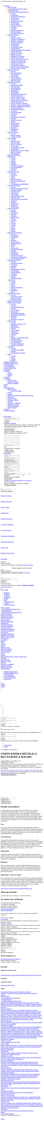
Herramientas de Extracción (18, 94)
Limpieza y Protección (17, 165)
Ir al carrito (27, 572)
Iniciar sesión (4, 909)
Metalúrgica (14, 325)
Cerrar (3, 936)
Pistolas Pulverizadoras (17, 258)
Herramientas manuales (14, 82)
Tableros (13, 178)
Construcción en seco (17, 340)
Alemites (13, 225)
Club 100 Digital (12, 407)
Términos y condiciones (14, 403)
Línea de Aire (11, 280)
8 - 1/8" (34, 770)
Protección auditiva (16, 299)
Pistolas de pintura (16, 243)
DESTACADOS (12, 7)
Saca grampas (15, 194)
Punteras (13, 277)
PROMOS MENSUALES (11, 363)
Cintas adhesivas (15, 48)
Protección (14, 168)
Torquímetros (14, 91)
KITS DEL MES (8, 365)
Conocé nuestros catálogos (18, 975)
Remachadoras (15, 92)
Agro (12, 336)
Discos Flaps (14, 76)
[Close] (1, 3)
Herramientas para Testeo (18, 269)
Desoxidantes (14, 45)
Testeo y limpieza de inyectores (19, 59)
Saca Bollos (11, 347)
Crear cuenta (7, 453)
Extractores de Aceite (17, 255)
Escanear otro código (17, 572)
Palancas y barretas (16, 120)
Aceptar (10, 944)
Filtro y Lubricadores (17, 287)
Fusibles (13, 267)
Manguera (14, 289)
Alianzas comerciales (13, 406)
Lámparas (13, 266)
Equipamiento (11, 156)
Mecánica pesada (15, 339)
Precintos (13, 214)
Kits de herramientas (16, 108)
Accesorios (14, 111)
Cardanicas (14, 114)
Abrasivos (14, 29)
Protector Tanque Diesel (17, 196)
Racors (13, 284)
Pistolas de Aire (15, 123)
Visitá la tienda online (7, 911)
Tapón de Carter (15, 191)
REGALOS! (7, 369)
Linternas (13, 118)
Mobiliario (14, 316)
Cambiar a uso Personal (10, 480)
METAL (13, 360)
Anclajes (13, 308)
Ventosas (13, 351)
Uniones (13, 286)
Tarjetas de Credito (16, 391)
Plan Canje (11, 397)
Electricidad (14, 312)
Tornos (13, 238)
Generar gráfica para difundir (8, 775)
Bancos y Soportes (16, 179)
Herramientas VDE (16, 278)
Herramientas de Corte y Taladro (20, 150)
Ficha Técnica (4, 889)
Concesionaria (15, 333)
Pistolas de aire (15, 242)
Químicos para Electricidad (18, 62)
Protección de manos (16, 296)
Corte (12, 246)
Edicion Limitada (16, 32)
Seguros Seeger (15, 217)
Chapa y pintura (15, 330)
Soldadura (14, 130)
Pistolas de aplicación (17, 95)
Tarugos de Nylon (16, 137)
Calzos (13, 226)
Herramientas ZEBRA (17, 85)
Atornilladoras (15, 235)
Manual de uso (28, 889)
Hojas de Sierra (15, 153)
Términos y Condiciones (7, 994)
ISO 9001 (10, 401)
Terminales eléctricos (17, 263)
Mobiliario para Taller (17, 21)
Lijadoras (13, 240)
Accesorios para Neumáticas (19, 257)
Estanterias (14, 175)
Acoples (13, 283)
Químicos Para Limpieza (18, 65)
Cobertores (14, 200)
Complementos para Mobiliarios (20, 184)
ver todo (13, 13)
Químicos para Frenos (17, 63)
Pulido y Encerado (16, 54)
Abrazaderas (14, 213)
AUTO (13, 357)
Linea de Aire (14, 18)
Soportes (13, 170)
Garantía (10, 394)
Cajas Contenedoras (16, 167)
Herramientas (14, 15)
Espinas (13, 228)
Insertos (13, 229)
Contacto (6, 409)
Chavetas (13, 223)
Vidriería (13, 328)
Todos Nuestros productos (21, 994)
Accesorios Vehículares (14, 185)
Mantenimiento (15, 327)
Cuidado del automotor (17, 57)
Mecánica (13, 334)
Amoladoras (14, 237)
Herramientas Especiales (18, 109)
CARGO (13, 359)
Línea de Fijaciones (13, 208)
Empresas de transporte (17, 343)
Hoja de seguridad (19, 889)
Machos (13, 121)
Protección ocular (16, 298)
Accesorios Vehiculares (17, 30)
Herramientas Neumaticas (18, 16)
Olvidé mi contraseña (10, 423)
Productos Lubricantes (17, 42)
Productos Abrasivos (13, 70)
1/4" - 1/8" (10, 770)
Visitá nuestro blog (6, 975)
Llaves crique (14, 248)
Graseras (13, 115)
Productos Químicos (13, 35)
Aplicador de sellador (17, 249)
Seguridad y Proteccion (17, 33)
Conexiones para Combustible (19, 199)
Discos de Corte (15, 143)
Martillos (13, 251)
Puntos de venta (12, 380)
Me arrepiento (33, 994)
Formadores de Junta (16, 47)
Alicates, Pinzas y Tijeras (18, 98)
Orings (13, 222)
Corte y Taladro (15, 24)
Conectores (14, 273)
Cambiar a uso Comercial (24, 480)
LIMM (2, 1119)
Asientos (13, 159)
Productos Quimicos (16, 25)
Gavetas (13, 182)
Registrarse (11, 909)
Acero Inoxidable (16, 342)
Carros (13, 176)
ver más (3, 995)
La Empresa (7, 378)
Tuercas (13, 219)
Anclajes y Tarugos (13, 132)
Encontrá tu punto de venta (33, 975)
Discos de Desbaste (16, 73)
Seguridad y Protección (14, 293)
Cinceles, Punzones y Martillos (19, 100)
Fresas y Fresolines (16, 144)
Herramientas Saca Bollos (18, 353)
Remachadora (15, 254)
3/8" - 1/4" (39, 770)
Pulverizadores (15, 126)
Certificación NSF (16, 51)
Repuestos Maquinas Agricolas (19, 188)
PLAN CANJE (15, 19)
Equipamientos (15, 22)
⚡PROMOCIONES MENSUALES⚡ (18, 12)
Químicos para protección (18, 60)
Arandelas (14, 220)
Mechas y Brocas (15, 141)
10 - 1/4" (15, 770)
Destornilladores (15, 89)
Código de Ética (12, 398)
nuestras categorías (28, 565)
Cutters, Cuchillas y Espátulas (19, 103)
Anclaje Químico (15, 135)
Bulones (13, 231)
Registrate (11, 773)
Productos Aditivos (16, 38)
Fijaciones (14, 27)
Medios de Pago (12, 389)
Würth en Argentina (13, 383)
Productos (7, 6)
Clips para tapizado (16, 190)
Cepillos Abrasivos (16, 79)
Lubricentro (14, 331)
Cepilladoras (14, 252)
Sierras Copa (14, 146)
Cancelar (3, 944)
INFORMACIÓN (9, 388)
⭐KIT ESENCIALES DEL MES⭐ (18, 9)
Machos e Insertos (16, 152)
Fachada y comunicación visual (19, 337)
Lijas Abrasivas (15, 74)
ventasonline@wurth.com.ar (8, 992)
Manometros (14, 290)
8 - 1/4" (29, 770)
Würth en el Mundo (13, 382)
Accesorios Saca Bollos (17, 350)
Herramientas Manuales (17, 313)
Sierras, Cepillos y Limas (18, 97)
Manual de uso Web (13, 404)
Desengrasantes (15, 44)
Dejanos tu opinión (6, 803)
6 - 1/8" (25, 770)
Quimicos (13, 318)
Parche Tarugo (15, 207)
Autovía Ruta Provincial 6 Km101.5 (11, 959)
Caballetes (14, 164)
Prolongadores (15, 124)
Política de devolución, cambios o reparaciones (20, 395)
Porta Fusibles (15, 270)
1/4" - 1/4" (3, 770)
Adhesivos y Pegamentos (18, 39)
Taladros (13, 245)
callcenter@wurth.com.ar (8, 986)
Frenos (13, 292)
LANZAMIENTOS (13, 10)
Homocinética (15, 203)
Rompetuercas (15, 129)
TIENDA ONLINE (9, 410)
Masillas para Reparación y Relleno (21, 50)
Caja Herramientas (16, 112)
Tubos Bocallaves (16, 88)
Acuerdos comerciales (17, 345)
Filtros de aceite (15, 197)
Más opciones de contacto (24, 992)
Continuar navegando (10, 485)
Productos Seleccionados (14, 302)
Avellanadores (15, 149)
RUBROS (7, 371)
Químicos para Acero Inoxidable (20, 67)
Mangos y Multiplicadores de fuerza (21, 106)
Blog (5, 386)
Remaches (14, 216)
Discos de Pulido (15, 80)
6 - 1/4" (20, 770)
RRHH (6, 385)
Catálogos (7, 377)
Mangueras (14, 205)
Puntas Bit (14, 127)
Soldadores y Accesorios (17, 56)
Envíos (9, 392)
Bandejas (13, 162)
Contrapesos (14, 193)
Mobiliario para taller (13, 172)
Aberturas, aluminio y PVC (18, 324)
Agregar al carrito (5, 572)
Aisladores (14, 275)
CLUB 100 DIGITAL (10, 368)
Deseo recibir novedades (13, 477)
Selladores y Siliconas (17, 41)
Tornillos (13, 211)
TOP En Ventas (12, 321)
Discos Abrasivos (16, 77)
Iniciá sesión (7, 416)
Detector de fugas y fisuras (18, 68)
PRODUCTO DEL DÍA (10, 362)
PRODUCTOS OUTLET (14, 301)
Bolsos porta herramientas (18, 181)
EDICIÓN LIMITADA (14, 155)
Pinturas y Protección (17, 53)
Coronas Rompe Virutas (17, 147)
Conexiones (14, 264)
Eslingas (13, 202)
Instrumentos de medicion (18, 117)
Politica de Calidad (13, 400)
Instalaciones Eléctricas (14, 260)
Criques (13, 161)
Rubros (9, 354)
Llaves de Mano (15, 86)
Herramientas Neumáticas (15, 232)
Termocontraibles (16, 272)
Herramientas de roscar (17, 102)
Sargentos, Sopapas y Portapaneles (20, 105)
